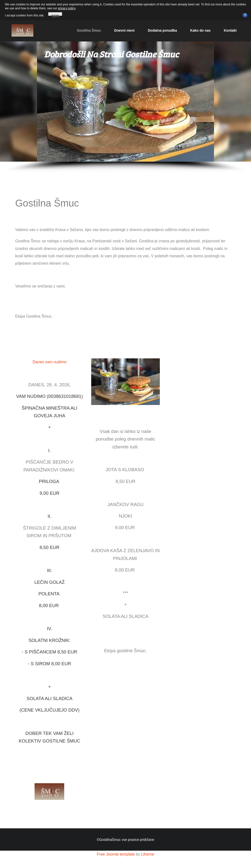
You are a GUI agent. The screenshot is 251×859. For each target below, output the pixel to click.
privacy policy (66, 8)
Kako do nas (200, 30)
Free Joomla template (116, 854)
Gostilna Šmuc (89, 30)
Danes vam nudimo (49, 362)
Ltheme (147, 854)
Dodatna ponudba (162, 30)
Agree (55, 15)
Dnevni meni (124, 30)
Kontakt (230, 30)
